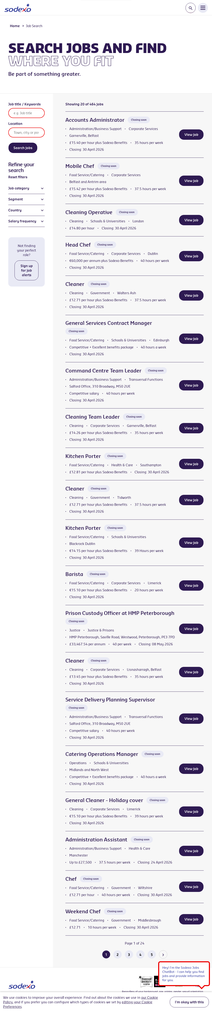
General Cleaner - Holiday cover (104, 800)
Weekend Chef (83, 911)
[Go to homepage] (17, 7)
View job (191, 134)
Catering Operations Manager (101, 754)
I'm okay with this (189, 1002)
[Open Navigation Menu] (203, 7)
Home (15, 26)
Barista (74, 574)
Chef (71, 879)
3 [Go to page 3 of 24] (129, 954)
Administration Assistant (96, 839)
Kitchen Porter (83, 456)
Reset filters (17, 177)
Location (15, 123)
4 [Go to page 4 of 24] (140, 954)
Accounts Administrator (94, 120)
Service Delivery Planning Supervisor (110, 699)
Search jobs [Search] (22, 148)
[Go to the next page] (163, 954)
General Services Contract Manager (108, 323)
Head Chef (78, 245)
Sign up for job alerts (26, 270)
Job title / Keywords (24, 104)
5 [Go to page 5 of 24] (152, 954)
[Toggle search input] (191, 8)
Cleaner (74, 284)
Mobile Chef (79, 166)
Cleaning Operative (88, 212)
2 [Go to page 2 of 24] (118, 954)
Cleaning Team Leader (92, 417)
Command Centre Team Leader (103, 370)
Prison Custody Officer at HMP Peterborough (119, 613)
